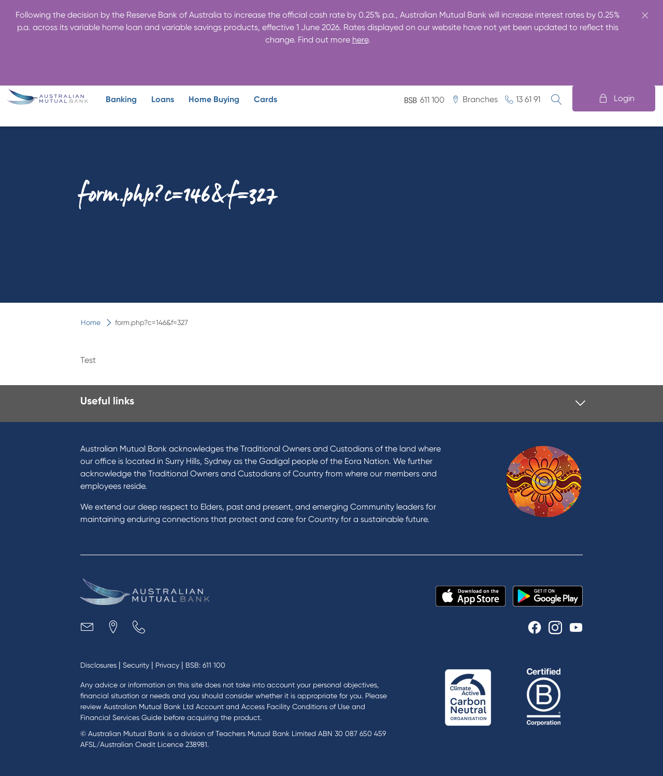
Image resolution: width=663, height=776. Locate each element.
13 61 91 (528, 99)
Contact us (620, 62)
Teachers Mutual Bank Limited (265, 733)
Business (89, 62)
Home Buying (214, 99)
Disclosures (98, 665)
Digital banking (490, 62)
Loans (162, 99)
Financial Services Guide (121, 717)
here (360, 40)
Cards (265, 99)
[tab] (332, 404)
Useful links (107, 400)
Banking (121, 99)
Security (136, 665)
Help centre (559, 62)
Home (43, 62)
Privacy (167, 665)
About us (350, 62)
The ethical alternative (165, 62)
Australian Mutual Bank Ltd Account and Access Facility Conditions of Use (227, 706)
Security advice (414, 62)
